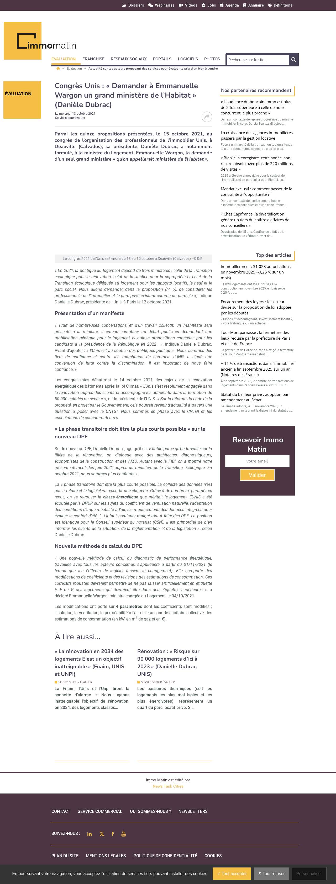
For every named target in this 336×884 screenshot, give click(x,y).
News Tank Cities (168, 786)
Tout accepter (232, 873)
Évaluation (75, 68)
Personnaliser (309, 873)
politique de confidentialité (165, 855)
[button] (66, 58)
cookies (213, 855)
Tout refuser (271, 873)
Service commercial (100, 811)
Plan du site (64, 855)
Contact (60, 811)
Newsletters (193, 811)
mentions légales (106, 855)
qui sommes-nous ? (150, 811)
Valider (257, 475)
